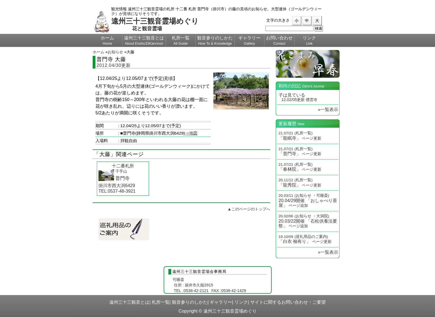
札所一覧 (161, 302)
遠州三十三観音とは (129, 302)
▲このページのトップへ (248, 209)
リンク (241, 302)
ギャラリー (221, 302)
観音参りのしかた (190, 302)
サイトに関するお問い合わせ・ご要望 (288, 302)
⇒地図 (191, 133)
